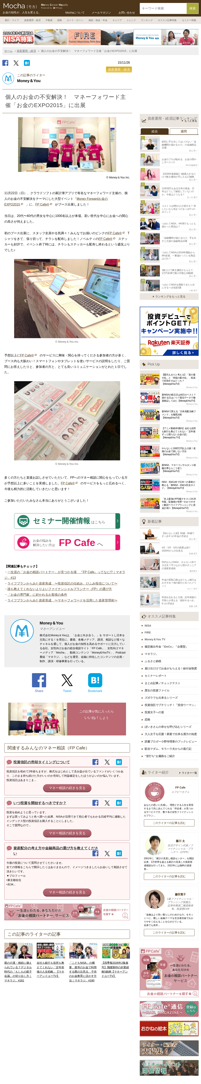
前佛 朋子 (193, 545)
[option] (35, 37)
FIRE (149, 620)
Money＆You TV (156, 627)
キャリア (117, 20)
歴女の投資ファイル (158, 675)
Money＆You (191, 380)
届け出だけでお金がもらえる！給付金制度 (172, 654)
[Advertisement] (169, 85)
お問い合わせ (127, 12)
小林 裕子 (193, 283)
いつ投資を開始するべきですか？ (39, 803)
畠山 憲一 (193, 150)
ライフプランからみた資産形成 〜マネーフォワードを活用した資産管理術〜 (62, 600)
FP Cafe (169, 771)
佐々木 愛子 (192, 194)
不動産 (49, 20)
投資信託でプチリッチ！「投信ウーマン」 (172, 689)
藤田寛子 (193, 562)
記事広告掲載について (121, 1076)
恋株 (148, 703)
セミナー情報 (189, 20)
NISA (149, 614)
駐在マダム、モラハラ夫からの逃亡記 (169, 730)
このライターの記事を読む (169, 804)
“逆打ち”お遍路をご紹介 (161, 737)
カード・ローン (75, 20)
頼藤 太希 (193, 595)
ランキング (147, 20)
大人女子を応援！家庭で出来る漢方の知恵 (172, 716)
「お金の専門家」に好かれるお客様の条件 (37, 594)
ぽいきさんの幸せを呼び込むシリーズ (169, 709)
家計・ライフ (12, 20)
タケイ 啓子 (192, 578)
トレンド (131, 20)
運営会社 (92, 1076)
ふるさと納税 (154, 648)
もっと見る (190, 120)
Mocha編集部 (191, 164)
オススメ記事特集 (167, 20)
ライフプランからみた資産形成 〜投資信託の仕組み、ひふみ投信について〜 (62, 583)
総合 (155, 131)
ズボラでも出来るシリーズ (162, 682)
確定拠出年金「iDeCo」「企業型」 (167, 634)
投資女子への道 (155, 696)
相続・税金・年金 (98, 20)
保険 (59, 20)
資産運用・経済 (32, 20)
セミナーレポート (157, 661)
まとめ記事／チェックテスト (163, 668)
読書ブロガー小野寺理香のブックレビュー (172, 723)
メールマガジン (101, 12)
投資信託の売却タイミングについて (41, 762)
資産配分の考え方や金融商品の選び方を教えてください (55, 850)
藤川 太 (169, 828)
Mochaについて (75, 12)
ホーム (8, 50)
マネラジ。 (152, 641)
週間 (184, 131)
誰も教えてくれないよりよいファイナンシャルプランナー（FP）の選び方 (59, 589)
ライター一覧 (189, 754)
